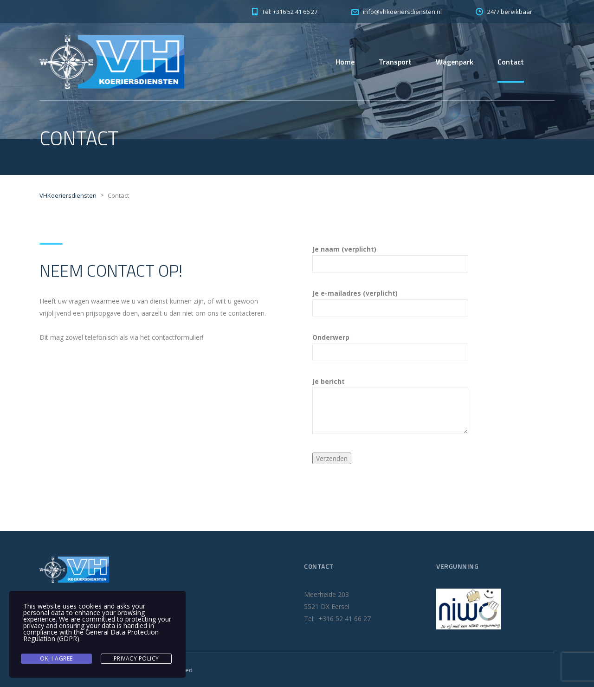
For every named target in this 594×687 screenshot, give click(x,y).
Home (345, 61)
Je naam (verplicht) (389, 257)
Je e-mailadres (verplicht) (389, 301)
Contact (510, 61)
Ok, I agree (56, 658)
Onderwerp (389, 345)
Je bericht (390, 405)
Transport (395, 61)
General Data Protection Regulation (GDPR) (91, 635)
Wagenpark (454, 61)
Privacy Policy (136, 658)
